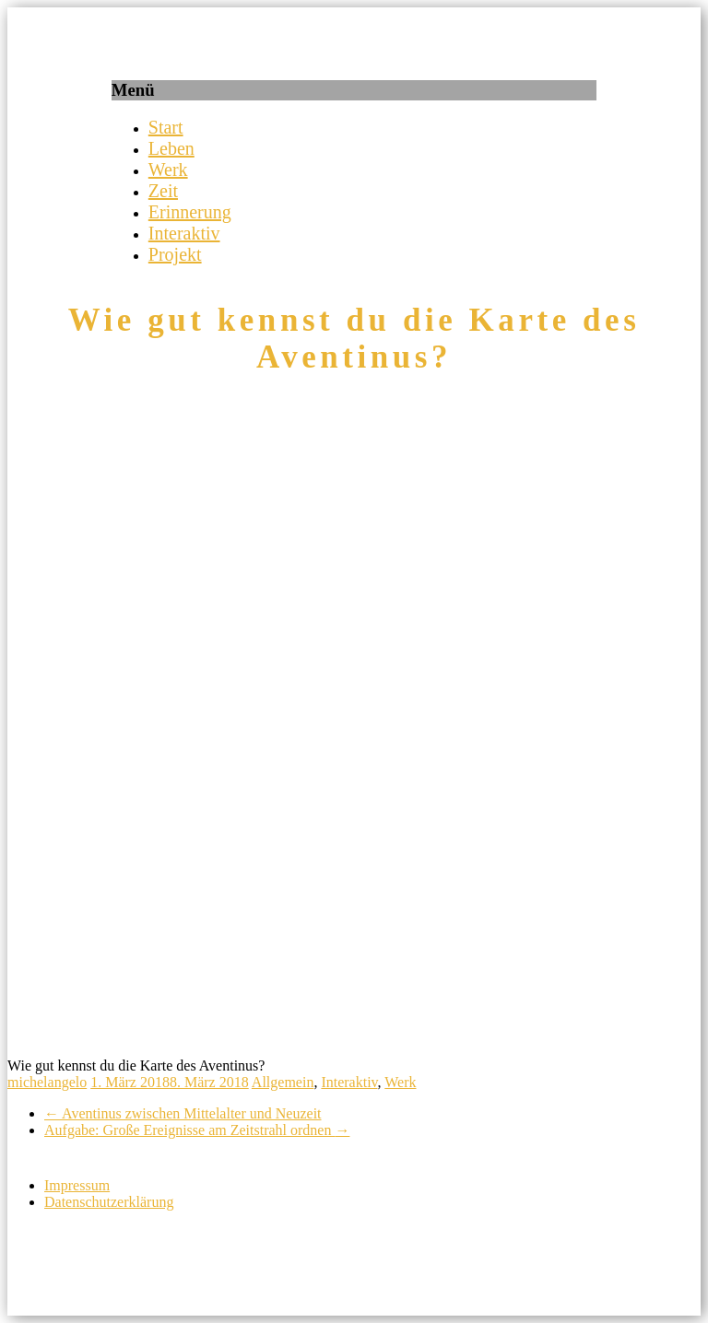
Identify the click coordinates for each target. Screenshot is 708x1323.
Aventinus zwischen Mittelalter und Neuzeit (183, 1113)
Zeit (163, 191)
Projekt (175, 254)
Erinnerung (189, 212)
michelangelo (47, 1082)
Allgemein (283, 1082)
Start (165, 127)
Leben (171, 148)
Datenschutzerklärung (108, 1202)
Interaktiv (184, 233)
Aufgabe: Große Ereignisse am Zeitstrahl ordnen (196, 1130)
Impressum (77, 1185)
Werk (168, 169)
